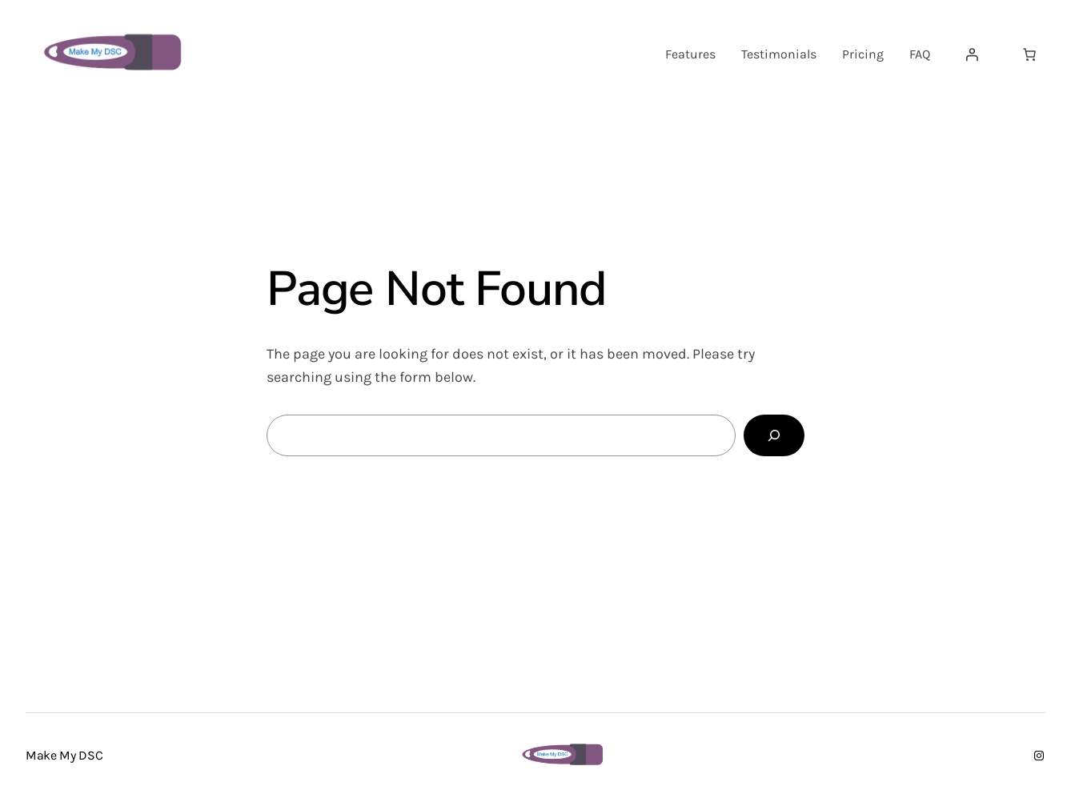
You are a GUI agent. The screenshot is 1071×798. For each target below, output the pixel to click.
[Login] (972, 54)
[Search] (774, 435)
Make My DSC (64, 755)
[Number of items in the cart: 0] (1029, 54)
